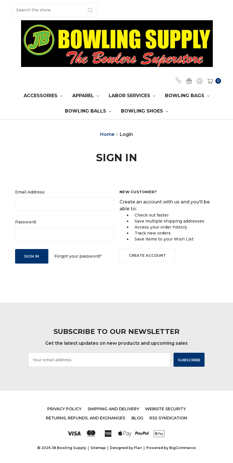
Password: (25, 222)
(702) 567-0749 (178, 80)
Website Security (165, 408)
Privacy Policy (64, 408)
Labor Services (132, 95)
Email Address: (30, 192)
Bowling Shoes (144, 111)
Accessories (43, 95)
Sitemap (98, 448)
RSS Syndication (168, 418)
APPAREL (85, 95)
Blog (137, 418)
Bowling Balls (88, 111)
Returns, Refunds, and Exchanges (85, 418)
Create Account (147, 255)
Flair (138, 448)
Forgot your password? (78, 256)
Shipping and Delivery (113, 408)
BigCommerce (182, 448)
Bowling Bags (187, 95)
